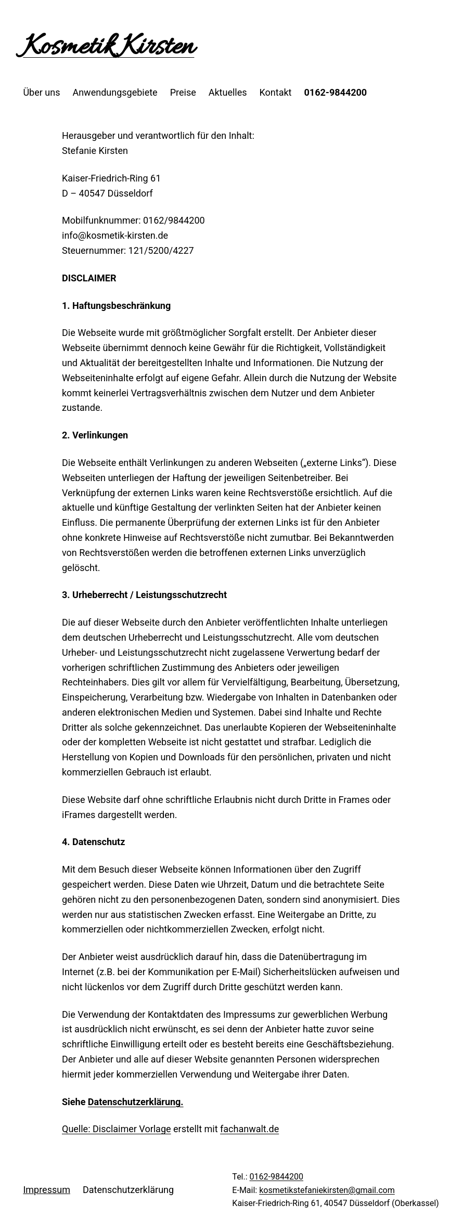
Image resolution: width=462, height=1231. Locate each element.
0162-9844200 (276, 1177)
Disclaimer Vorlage (132, 1128)
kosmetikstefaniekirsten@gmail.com (327, 1190)
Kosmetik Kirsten (108, 47)
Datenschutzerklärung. (136, 1101)
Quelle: (77, 1128)
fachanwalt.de (249, 1128)
